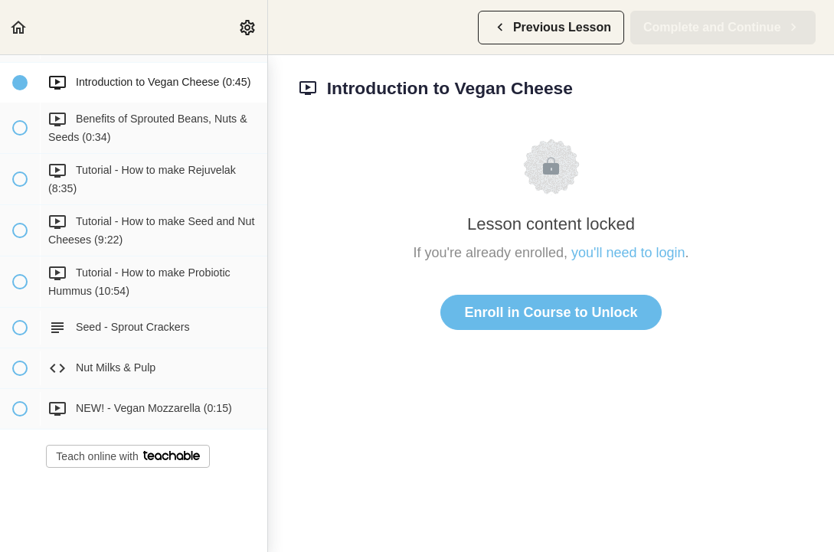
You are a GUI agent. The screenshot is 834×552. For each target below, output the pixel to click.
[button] (19, 27)
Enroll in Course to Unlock (550, 312)
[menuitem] (248, 27)
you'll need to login (628, 252)
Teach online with (127, 456)
